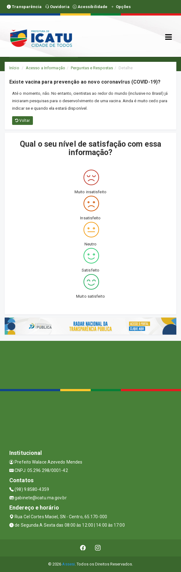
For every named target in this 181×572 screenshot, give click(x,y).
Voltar (22, 120)
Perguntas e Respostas (92, 68)
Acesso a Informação (45, 68)
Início (14, 68)
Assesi (68, 564)
